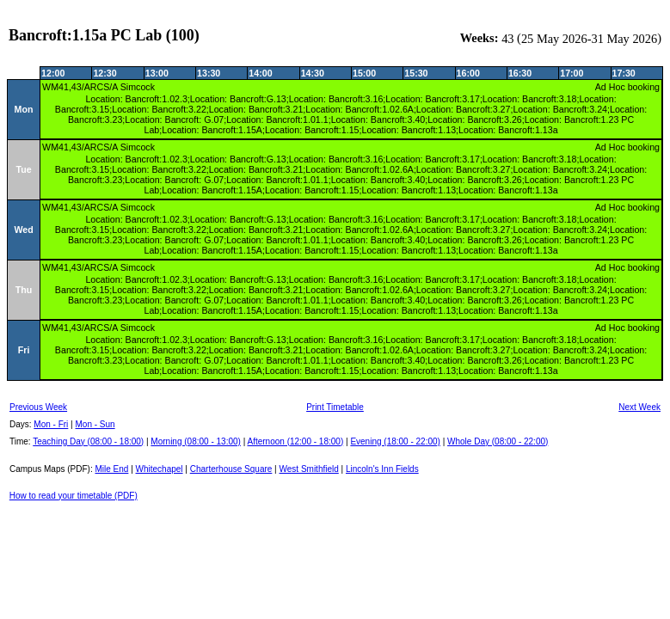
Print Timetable (335, 407)
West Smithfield (309, 469)
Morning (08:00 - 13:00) (196, 441)
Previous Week (38, 407)
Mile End (111, 469)
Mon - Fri (51, 424)
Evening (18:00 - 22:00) (395, 441)
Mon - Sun (95, 424)
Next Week (639, 407)
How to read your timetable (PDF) (73, 495)
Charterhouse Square (231, 469)
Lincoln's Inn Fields (382, 469)
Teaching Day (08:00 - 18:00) (88, 441)
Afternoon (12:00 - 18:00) (295, 441)
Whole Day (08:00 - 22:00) (497, 441)
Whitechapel (159, 469)
